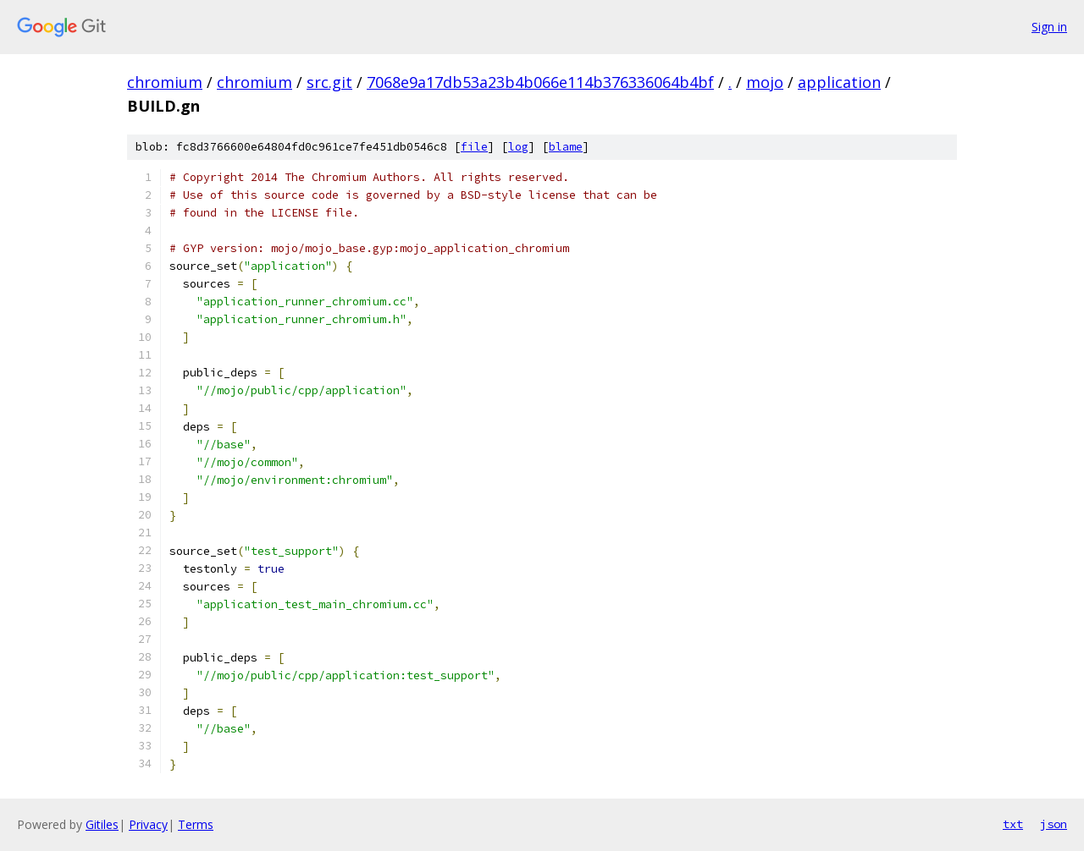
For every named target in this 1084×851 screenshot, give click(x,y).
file (474, 147)
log (518, 147)
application (839, 82)
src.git (329, 82)
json (1053, 824)
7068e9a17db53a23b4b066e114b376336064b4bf (540, 82)
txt (1013, 824)
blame (566, 147)
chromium (164, 82)
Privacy (148, 824)
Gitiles (102, 824)
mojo (764, 82)
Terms (195, 824)
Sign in (1049, 27)
